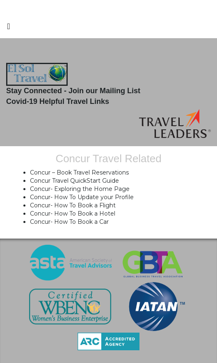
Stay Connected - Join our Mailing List (73, 91)
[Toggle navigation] (8, 28)
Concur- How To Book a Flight (73, 205)
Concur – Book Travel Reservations (79, 172)
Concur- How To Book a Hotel (72, 213)
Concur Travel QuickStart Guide (74, 180)
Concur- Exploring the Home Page (80, 189)
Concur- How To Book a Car (69, 221)
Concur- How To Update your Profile (82, 197)
